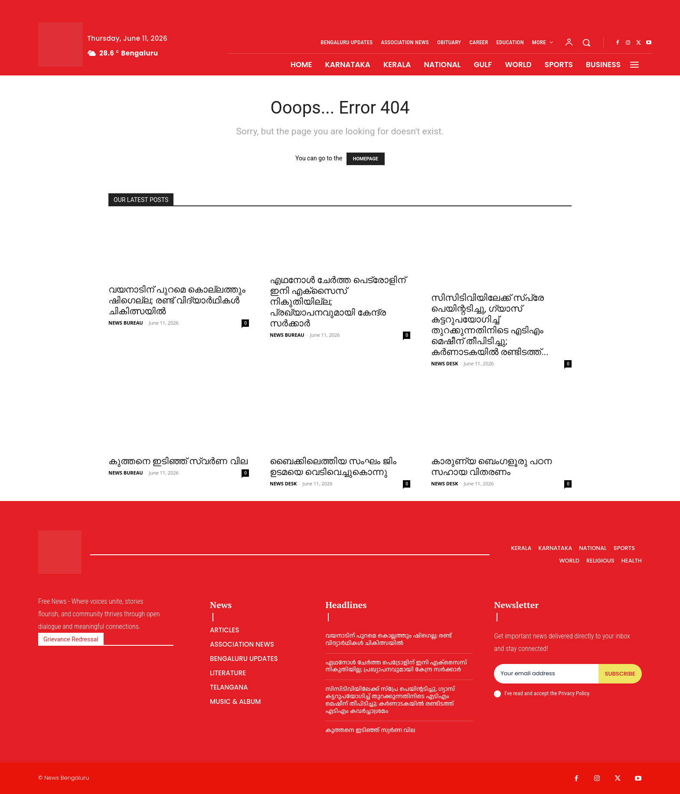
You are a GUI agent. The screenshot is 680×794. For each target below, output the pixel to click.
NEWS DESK (444, 363)
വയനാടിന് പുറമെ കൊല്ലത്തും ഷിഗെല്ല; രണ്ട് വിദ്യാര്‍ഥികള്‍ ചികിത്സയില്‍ (176, 300)
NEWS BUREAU (125, 322)
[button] (586, 42)
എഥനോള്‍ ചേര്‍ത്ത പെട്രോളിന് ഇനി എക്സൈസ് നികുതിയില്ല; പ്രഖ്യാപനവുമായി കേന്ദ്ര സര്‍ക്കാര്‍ (396, 666)
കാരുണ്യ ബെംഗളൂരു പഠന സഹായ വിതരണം (491, 466)
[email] (546, 674)
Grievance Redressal (70, 639)
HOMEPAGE (365, 159)
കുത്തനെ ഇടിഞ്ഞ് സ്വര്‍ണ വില (178, 461)
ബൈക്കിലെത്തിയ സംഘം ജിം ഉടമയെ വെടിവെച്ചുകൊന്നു (333, 466)
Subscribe (620, 674)
